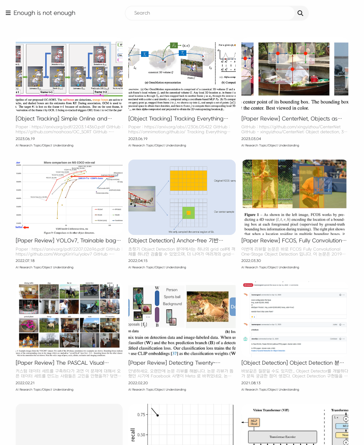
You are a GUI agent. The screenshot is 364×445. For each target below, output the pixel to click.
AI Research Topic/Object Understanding (44, 145)
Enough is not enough (44, 13)
